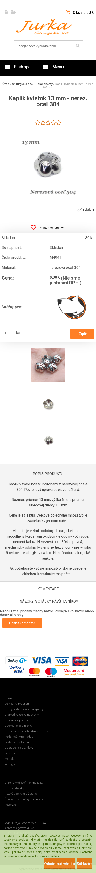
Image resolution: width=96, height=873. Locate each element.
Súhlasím (84, 864)
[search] (78, 45)
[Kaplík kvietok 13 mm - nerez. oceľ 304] (48, 128)
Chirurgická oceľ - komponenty (32, 84)
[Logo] (45, 27)
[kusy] (7, 333)
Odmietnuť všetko (59, 864)
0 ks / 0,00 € (83, 12)
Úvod (5, 84)
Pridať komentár (22, 623)
